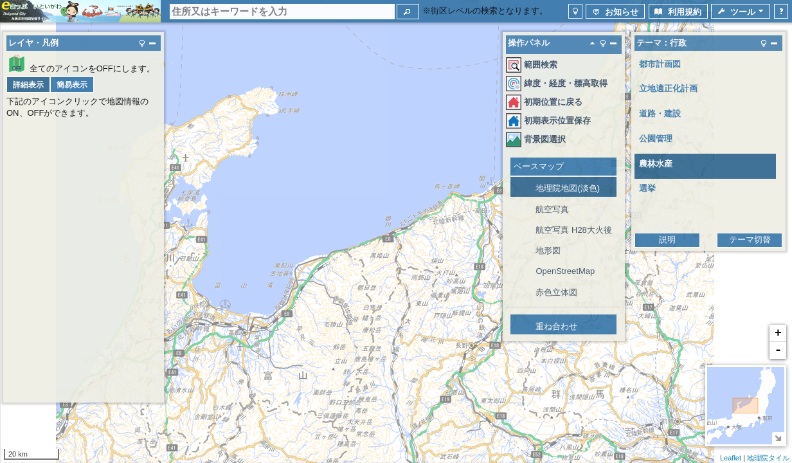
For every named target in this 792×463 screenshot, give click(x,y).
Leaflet (730, 458)
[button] (408, 11)
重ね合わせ (556, 326)
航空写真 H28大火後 (573, 230)
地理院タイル (768, 458)
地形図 (548, 250)
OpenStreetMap (565, 271)
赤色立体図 (556, 292)
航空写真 (552, 209)
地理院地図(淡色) (568, 188)
